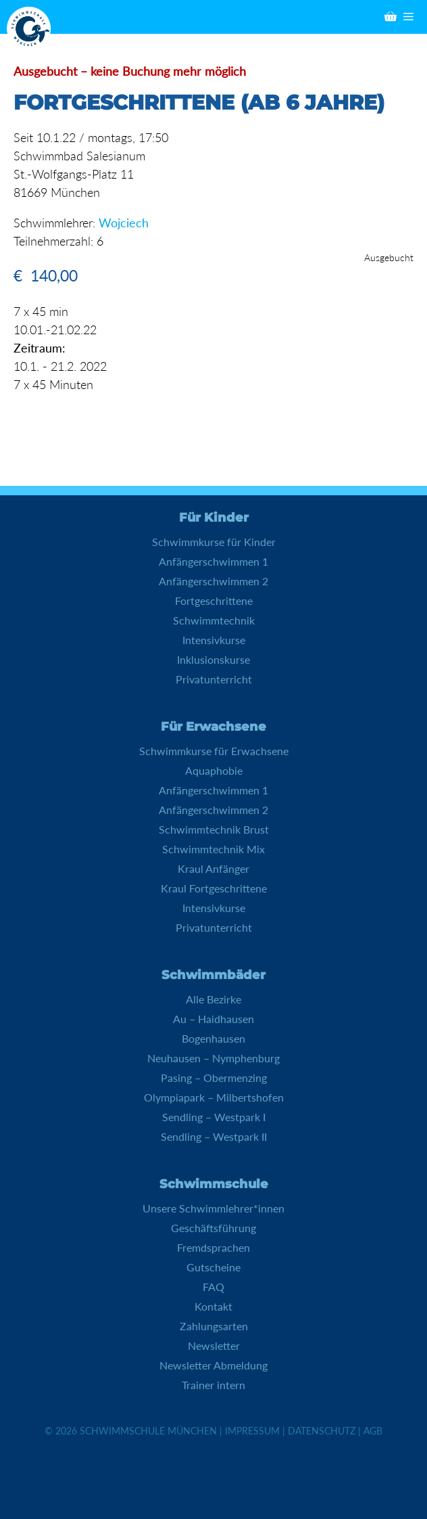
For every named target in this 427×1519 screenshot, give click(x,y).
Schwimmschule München (148, 1430)
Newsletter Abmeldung (213, 1365)
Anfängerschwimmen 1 (213, 561)
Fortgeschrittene (214, 600)
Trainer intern (213, 1384)
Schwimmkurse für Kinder (214, 541)
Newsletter (214, 1345)
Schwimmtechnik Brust (214, 829)
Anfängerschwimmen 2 (213, 580)
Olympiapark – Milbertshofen (214, 1097)
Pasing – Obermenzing (214, 1077)
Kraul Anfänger (213, 868)
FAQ (213, 1286)
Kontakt (213, 1306)
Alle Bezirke (213, 999)
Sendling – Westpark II (214, 1136)
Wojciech (124, 222)
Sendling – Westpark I (214, 1116)
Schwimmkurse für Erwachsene (213, 750)
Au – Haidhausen (213, 1018)
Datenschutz (321, 1430)
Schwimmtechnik (214, 620)
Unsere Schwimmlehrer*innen (213, 1208)
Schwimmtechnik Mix (213, 848)
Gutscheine (213, 1267)
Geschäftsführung (213, 1227)
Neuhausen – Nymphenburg (213, 1057)
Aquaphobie (214, 770)
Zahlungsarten (214, 1325)
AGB (372, 1430)
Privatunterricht (214, 679)
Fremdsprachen (213, 1247)
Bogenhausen (213, 1038)
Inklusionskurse (213, 659)
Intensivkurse (213, 639)
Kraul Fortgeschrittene (214, 888)
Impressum (252, 1430)
